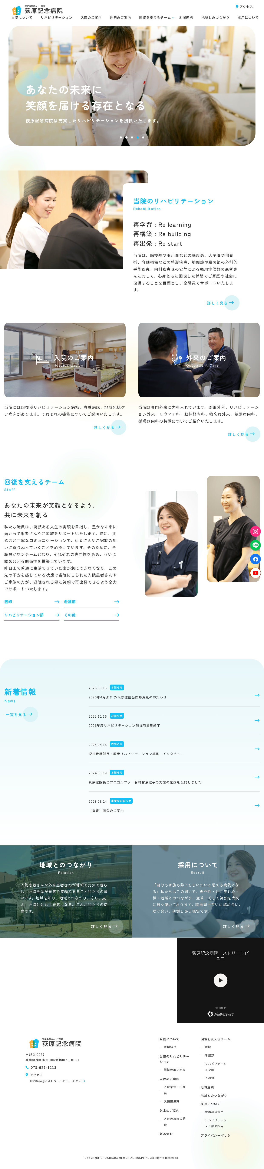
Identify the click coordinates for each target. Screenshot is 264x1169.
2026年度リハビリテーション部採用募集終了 (124, 725)
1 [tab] (121, 137)
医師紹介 (170, 1047)
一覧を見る (16, 714)
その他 (70, 614)
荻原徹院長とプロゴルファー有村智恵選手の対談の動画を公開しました (145, 782)
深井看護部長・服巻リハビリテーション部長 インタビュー (136, 753)
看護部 (70, 601)
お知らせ (117, 687)
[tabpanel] (132, 74)
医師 (8, 601)
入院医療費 (171, 1101)
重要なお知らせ (121, 800)
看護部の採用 (214, 1112)
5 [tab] (143, 137)
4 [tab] (137, 137)
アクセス (246, 6)
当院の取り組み (175, 1070)
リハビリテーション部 (24, 614)
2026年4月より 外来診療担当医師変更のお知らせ (128, 697)
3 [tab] (132, 137)
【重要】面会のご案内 (106, 810)
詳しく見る (217, 303)
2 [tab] (126, 137)
